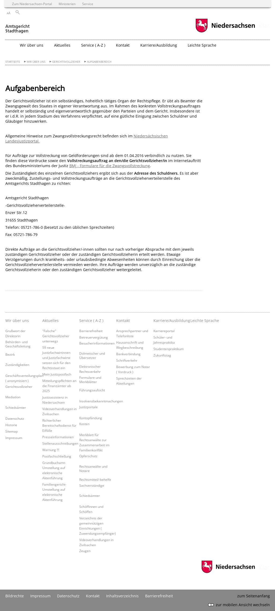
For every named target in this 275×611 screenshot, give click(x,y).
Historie (11, 425)
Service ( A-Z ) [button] (93, 45)
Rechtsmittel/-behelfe (95, 479)
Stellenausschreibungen (60, 443)
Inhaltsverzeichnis (122, 595)
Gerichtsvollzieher (66, 61)
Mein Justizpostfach (56, 374)
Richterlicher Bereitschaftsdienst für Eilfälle (59, 425)
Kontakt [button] (123, 45)
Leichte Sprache (202, 45)
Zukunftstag (162, 355)
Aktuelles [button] (62, 45)
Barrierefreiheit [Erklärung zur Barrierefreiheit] (159, 595)
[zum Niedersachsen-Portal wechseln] (225, 31)
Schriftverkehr (126, 360)
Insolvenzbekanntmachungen (101, 401)
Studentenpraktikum (168, 349)
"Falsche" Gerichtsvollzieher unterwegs (55, 336)
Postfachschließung (56, 456)
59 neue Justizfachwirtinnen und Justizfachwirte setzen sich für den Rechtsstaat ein (56, 357)
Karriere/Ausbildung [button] (158, 45)
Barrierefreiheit (91, 331)
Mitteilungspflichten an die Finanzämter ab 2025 (59, 385)
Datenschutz (14, 418)
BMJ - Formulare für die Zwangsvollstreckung (109, 165)
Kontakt (93, 595)
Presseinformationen (58, 437)
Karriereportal (164, 331)
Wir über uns (36, 61)
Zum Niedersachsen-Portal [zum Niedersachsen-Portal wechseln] (32, 4)
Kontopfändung (90, 418)
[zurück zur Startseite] (17, 26)
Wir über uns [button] (31, 45)
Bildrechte (14, 595)
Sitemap (11, 431)
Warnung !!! (50, 450)
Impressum (13, 438)
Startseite (12, 61)
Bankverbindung (128, 354)
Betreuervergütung (93, 337)
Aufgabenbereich (99, 61)
